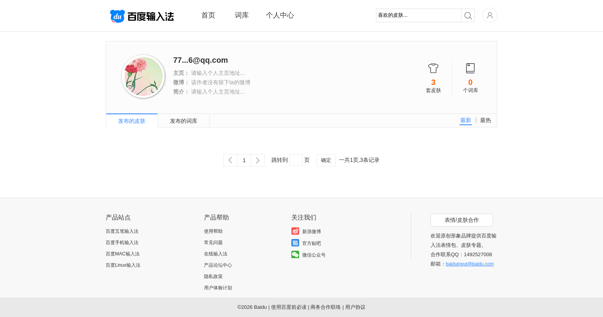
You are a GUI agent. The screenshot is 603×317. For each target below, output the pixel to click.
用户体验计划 (218, 287)
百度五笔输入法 (122, 231)
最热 (485, 120)
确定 (326, 160)
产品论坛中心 (218, 265)
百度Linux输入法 (123, 265)
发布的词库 (183, 121)
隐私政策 (213, 276)
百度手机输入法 (122, 242)
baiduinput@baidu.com (470, 264)
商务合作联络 (325, 307)
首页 (208, 15)
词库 (242, 15)
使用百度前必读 (289, 307)
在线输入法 (215, 254)
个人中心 (280, 15)
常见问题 (213, 242)
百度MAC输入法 (123, 254)
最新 (465, 120)
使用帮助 (213, 231)
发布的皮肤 (131, 121)
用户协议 (355, 307)
